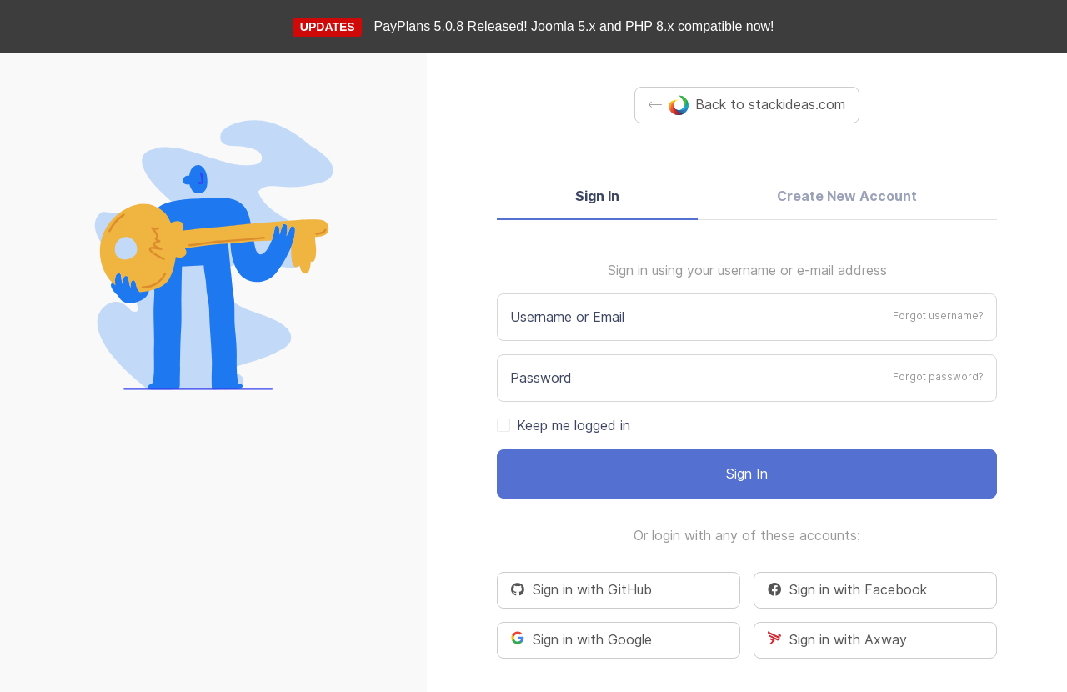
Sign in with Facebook (847, 589)
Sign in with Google (581, 639)
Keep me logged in (573, 425)
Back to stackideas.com (747, 105)
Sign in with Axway (837, 639)
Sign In (747, 473)
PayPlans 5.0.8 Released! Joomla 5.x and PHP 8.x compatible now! (574, 26)
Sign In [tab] (597, 196)
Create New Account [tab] (847, 196)
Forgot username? (938, 315)
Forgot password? (938, 376)
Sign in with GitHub (581, 589)
